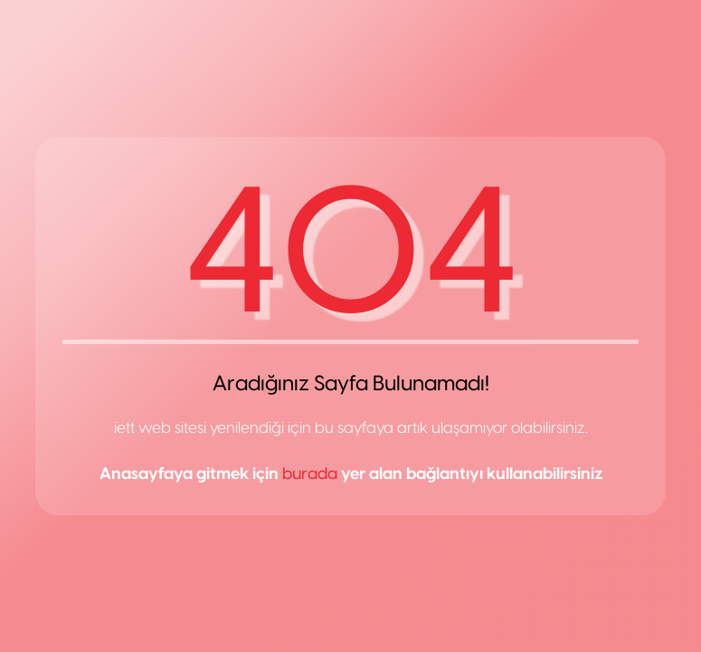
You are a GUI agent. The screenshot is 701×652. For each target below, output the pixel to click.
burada (309, 474)
